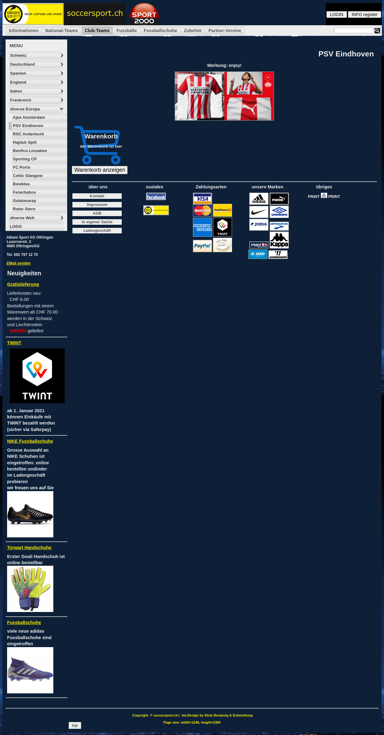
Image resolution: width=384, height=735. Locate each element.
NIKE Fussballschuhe (30, 441)
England (18, 82)
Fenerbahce (24, 192)
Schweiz (18, 55)
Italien (15, 91)
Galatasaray (24, 200)
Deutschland (22, 64)
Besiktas (21, 184)
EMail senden (18, 263)
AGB (97, 213)
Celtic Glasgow (27, 175)
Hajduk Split (24, 142)
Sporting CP (24, 159)
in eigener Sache (97, 222)
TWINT (14, 342)
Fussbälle (126, 30)
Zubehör (193, 30)
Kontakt (97, 196)
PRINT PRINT (325, 196)
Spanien (17, 73)
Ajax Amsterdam (28, 117)
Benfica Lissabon (29, 150)
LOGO (15, 226)
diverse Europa (24, 109)
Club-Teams (97, 30)
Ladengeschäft (97, 230)
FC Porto (21, 167)
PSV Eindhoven (27, 125)
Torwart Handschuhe (29, 547)
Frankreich (20, 100)
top (75, 725)
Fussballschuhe (160, 30)
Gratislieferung (23, 284)
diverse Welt (22, 218)
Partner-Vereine (224, 30)
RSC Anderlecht (28, 134)
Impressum (97, 205)
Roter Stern (23, 209)
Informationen (24, 30)
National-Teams (61, 30)
